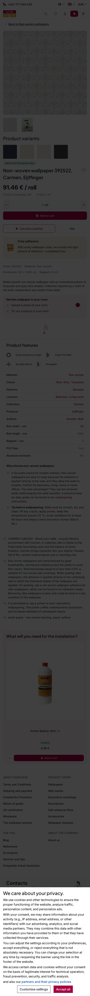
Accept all (63, 989)
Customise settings (34, 989)
